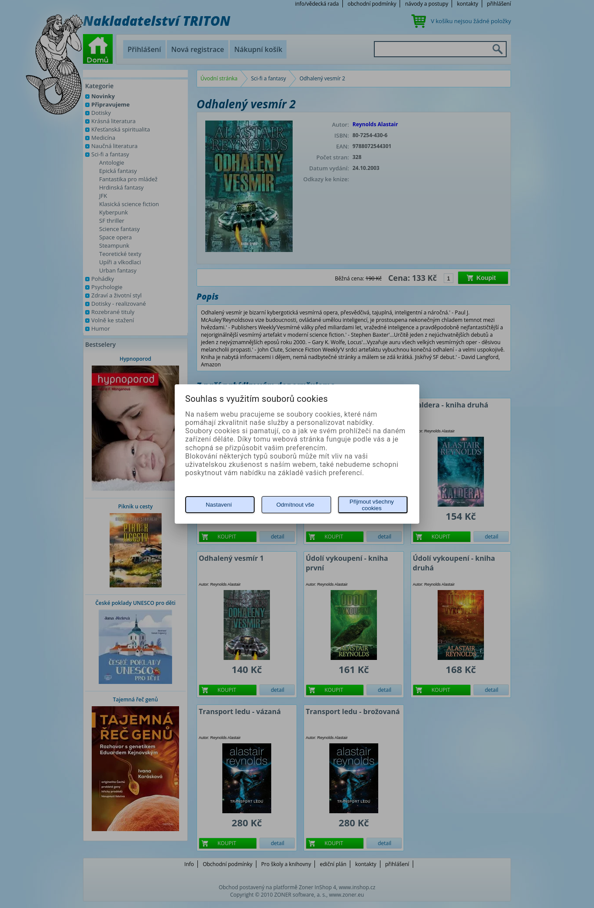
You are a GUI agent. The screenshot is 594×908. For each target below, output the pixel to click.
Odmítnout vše (295, 504)
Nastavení (219, 504)
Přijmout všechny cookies (371, 504)
